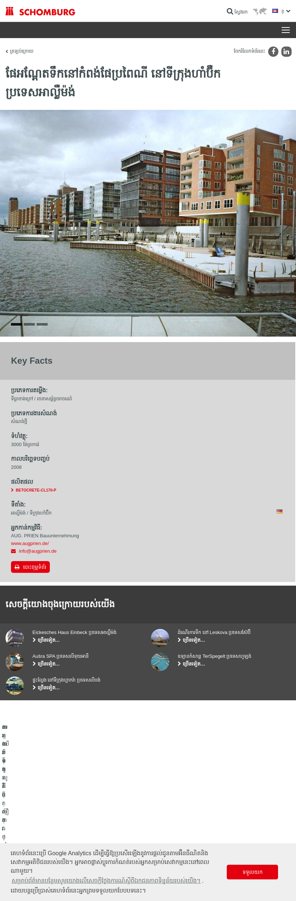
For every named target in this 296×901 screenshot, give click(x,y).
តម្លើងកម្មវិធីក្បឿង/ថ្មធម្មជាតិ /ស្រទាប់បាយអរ (43, 837)
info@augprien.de (38, 555)
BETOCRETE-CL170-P (36, 494)
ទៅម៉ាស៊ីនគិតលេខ (120, 826)
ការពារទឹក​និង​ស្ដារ (20, 826)
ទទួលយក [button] (253, 872)
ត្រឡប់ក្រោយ (21, 51)
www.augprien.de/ (30, 547)
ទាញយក (111, 837)
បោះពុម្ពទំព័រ (34, 571)
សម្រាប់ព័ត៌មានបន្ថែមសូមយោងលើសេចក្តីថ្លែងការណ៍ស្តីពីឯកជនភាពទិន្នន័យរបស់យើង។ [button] (106, 881)
